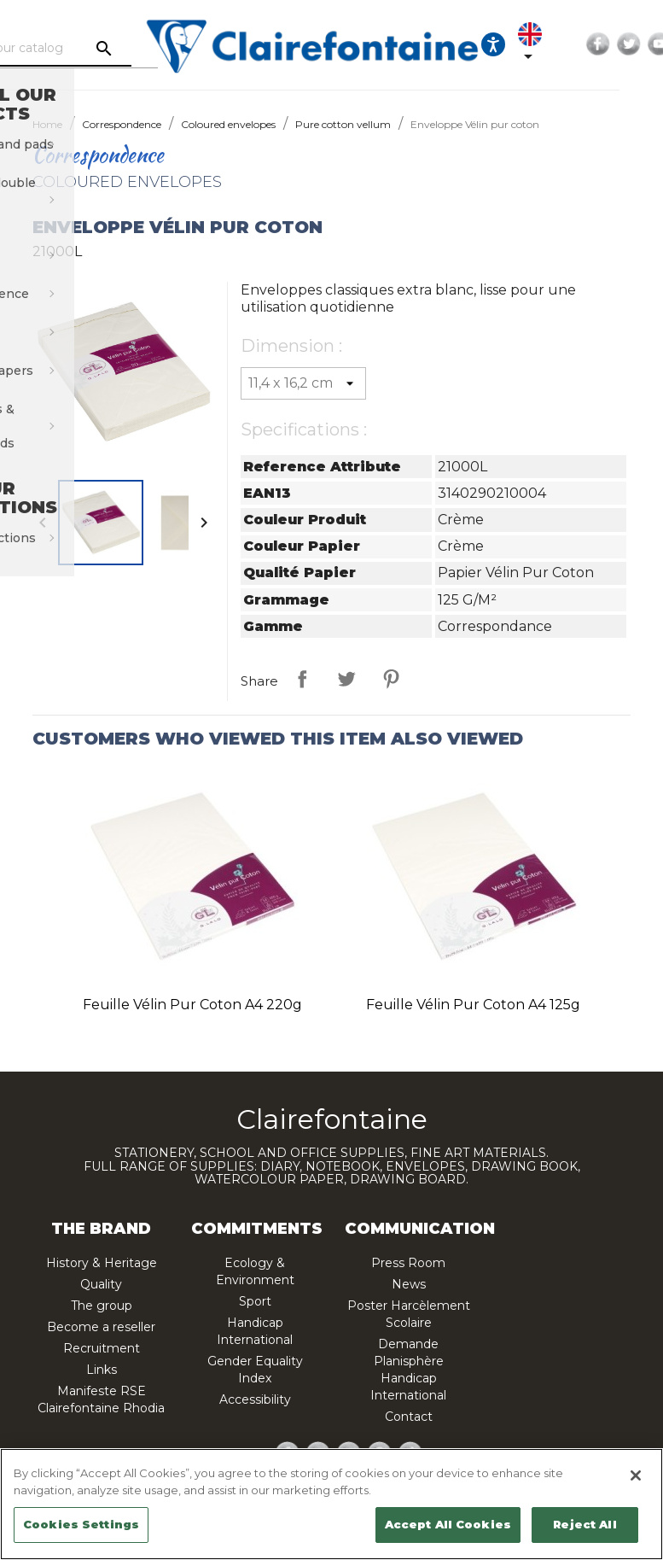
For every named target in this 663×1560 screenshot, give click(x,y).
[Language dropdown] (570, 44)
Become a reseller (101, 1327)
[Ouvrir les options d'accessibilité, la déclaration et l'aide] (531, 44)
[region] (331, 1504)
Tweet (346, 679)
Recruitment (101, 1348)
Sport (255, 1301)
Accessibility (255, 1399)
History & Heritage (101, 1263)
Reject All (584, 1524)
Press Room (408, 1263)
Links (101, 1369)
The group (101, 1305)
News (409, 1284)
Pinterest (391, 679)
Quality (101, 1284)
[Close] (635, 1475)
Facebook (635, 44)
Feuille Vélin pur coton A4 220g (192, 1004)
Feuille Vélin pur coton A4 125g (473, 1004)
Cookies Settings (81, 1524)
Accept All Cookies (448, 1524)
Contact (409, 1416)
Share (302, 679)
